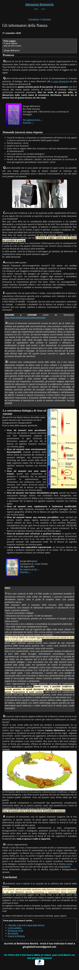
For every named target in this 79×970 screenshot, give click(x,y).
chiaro (36, 9)
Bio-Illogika (13, 933)
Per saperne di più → (32, 119)
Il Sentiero (46, 19)
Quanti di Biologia (16, 936)
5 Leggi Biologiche (60, 81)
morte (69, 864)
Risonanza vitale (15, 930)
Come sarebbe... (15, 927)
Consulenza (33, 19)
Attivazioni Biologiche (39, 4)
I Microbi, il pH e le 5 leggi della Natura (26, 925)
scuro (43, 9)
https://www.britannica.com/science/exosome (25, 317)
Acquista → (28, 122)
